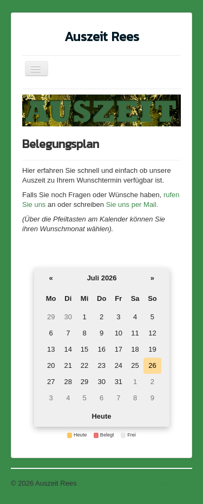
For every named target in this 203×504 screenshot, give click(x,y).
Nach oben (175, 483)
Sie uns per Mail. (131, 204)
